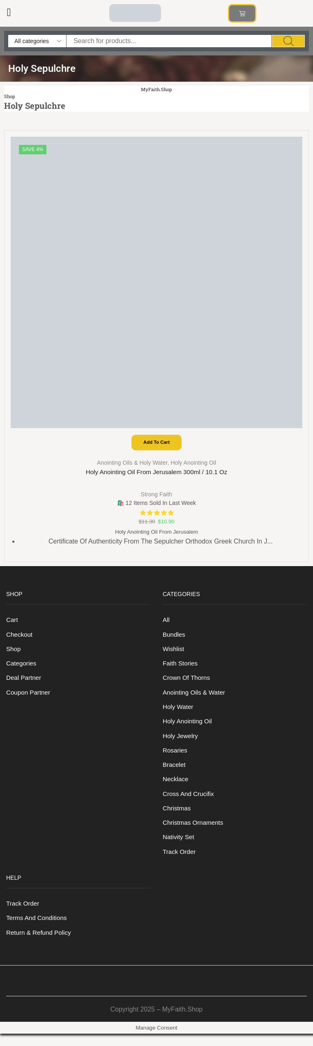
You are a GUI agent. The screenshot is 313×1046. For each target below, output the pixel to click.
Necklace (176, 787)
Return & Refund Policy (40, 944)
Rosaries (176, 757)
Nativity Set (179, 847)
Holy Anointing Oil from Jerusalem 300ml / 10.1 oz (156, 473)
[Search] (288, 41)
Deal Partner (24, 682)
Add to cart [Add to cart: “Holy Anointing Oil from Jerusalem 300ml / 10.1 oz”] (156, 443)
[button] (9, 12)
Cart (12, 622)
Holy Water (179, 712)
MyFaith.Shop (156, 89)
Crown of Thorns (187, 682)
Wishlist (174, 652)
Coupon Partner (29, 697)
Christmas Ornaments (194, 831)
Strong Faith (156, 494)
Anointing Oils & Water (195, 697)
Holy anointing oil (193, 463)
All (166, 622)
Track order (180, 861)
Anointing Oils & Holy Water (132, 463)
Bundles (174, 637)
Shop (10, 96)
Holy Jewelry (181, 742)
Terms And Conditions (38, 929)
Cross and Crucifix (189, 801)
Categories (22, 667)
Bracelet (175, 771)
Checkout (20, 637)
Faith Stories (181, 667)
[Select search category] (37, 41)
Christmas (177, 817)
